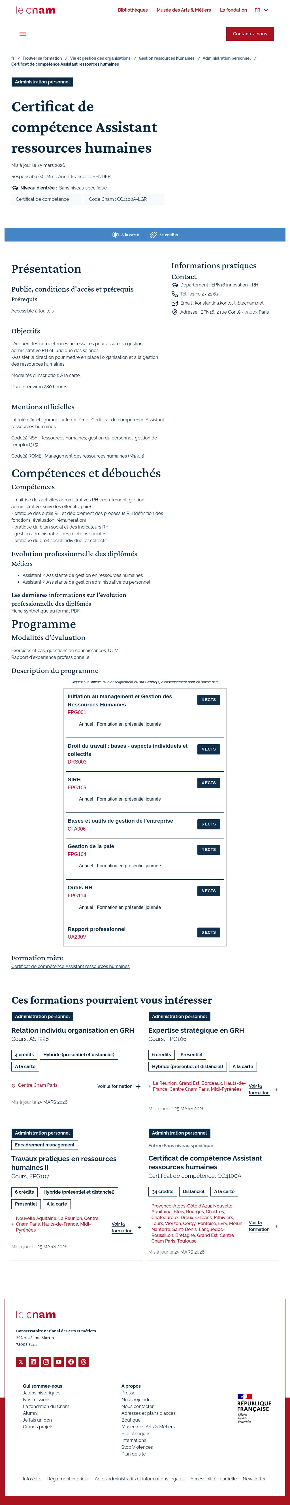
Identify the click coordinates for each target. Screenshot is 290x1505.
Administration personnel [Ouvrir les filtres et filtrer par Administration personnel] (42, 82)
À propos (131, 1385)
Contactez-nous (250, 33)
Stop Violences (137, 1447)
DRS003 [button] (77, 762)
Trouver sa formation (42, 58)
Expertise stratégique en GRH (196, 1030)
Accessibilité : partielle (214, 1478)
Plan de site (133, 1453)
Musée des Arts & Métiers (148, 1426)
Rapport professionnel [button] (97, 929)
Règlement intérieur (68, 1478)
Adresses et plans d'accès (148, 1413)
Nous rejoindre (136, 1399)
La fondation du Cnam (46, 1406)
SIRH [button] (74, 779)
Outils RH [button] (80, 888)
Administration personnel (227, 58)
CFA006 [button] (77, 829)
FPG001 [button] (77, 712)
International (134, 1440)
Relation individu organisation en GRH (72, 1030)
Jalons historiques (41, 1392)
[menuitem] (132, 10)
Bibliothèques (135, 1433)
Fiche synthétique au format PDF (45, 611)
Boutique (130, 1419)
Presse (128, 1392)
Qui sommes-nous (42, 1385)
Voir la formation (115, 1086)
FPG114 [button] (77, 895)
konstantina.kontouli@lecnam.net (229, 303)
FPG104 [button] (77, 854)
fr (12, 58)
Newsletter (254, 1478)
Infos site (32, 1478)
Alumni (30, 1413)
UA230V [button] (77, 937)
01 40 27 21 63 (203, 294)
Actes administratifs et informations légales (140, 1478)
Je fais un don (37, 1419)
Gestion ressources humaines (167, 58)
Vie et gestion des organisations (100, 58)
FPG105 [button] (77, 787)
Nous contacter (137, 1406)
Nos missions (36, 1399)
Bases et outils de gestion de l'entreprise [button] (120, 821)
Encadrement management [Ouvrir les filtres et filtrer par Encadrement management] (44, 1145)
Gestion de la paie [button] (91, 846)
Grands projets (38, 1426)
